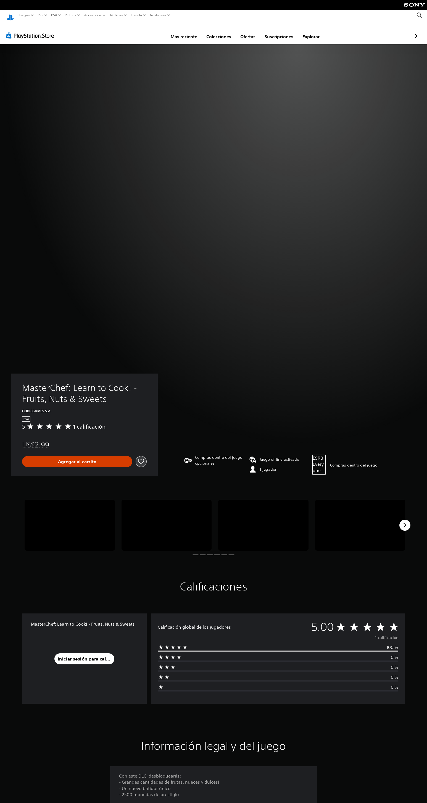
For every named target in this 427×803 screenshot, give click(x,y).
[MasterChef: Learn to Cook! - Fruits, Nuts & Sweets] (70, 519)
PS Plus (70, 15)
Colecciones (186, 31)
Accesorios (92, 15)
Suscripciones (246, 31)
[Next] (404, 519)
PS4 (54, 15)
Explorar (278, 31)
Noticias (116, 15)
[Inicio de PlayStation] (10, 15)
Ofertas (215, 31)
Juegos (24, 15)
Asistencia (158, 15)
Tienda (136, 15)
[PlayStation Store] (31, 30)
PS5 (40, 15)
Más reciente (151, 31)
